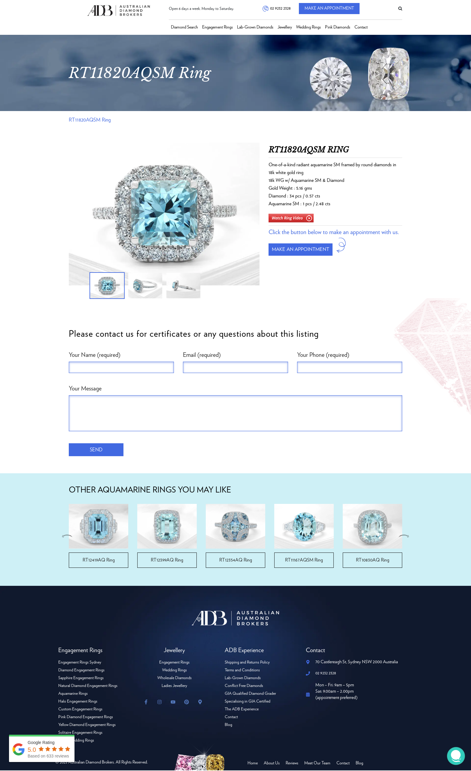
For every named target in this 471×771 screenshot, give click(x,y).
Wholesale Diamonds (174, 678)
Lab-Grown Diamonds (255, 27)
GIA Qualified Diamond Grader (251, 694)
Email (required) (202, 355)
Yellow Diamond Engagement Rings (87, 725)
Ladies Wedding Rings (76, 741)
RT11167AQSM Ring (304, 560)
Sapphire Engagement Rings (81, 678)
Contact (361, 27)
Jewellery (285, 27)
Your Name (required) (94, 355)
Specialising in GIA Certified (248, 702)
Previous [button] (66, 536)
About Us (272, 764)
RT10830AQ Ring (372, 560)
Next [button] (404, 536)
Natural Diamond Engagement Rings (88, 686)
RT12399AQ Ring (167, 560)
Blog (228, 725)
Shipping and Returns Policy (247, 663)
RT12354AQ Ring (235, 560)
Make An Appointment (331, 9)
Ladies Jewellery (174, 686)
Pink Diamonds (337, 27)
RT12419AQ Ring (98, 560)
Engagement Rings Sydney (80, 663)
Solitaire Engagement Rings (80, 733)
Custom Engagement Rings (80, 710)
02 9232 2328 (280, 9)
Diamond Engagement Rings (81, 671)
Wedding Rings (308, 27)
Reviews (292, 764)
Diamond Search (184, 27)
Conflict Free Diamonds (244, 686)
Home (253, 764)
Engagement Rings (217, 27)
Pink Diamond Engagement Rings (86, 717)
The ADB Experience (242, 710)
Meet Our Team (317, 764)
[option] (164, 214)
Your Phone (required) (323, 355)
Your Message (85, 389)
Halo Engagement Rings (78, 702)
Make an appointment (303, 250)
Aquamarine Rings (73, 694)
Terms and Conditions (242, 671)
